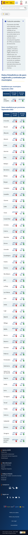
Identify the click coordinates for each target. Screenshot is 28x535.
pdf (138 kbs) (14, 433)
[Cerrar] (23, 21)
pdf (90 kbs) (14, 353)
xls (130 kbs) (22, 433)
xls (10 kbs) (22, 440)
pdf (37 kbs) (14, 310)
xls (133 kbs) (22, 255)
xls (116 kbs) (22, 157)
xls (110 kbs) (22, 231)
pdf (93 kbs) (14, 317)
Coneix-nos (4, 452)
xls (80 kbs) (22, 396)
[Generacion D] (14, 506)
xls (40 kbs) (22, 151)
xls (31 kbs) (22, 359)
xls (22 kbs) (22, 292)
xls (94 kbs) (22, 268)
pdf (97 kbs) (14, 378)
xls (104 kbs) (22, 415)
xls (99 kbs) (22, 378)
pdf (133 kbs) (14, 255)
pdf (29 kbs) (14, 372)
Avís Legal (14, 521)
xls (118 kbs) (22, 341)
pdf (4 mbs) (13, 100)
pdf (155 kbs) (14, 169)
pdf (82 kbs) (14, 163)
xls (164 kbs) (22, 366)
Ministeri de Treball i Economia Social (10, 475)
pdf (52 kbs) (14, 139)
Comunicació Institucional (7, 454)
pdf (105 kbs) (14, 421)
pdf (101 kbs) (14, 298)
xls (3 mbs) (22, 99)
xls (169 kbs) (22, 182)
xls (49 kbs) (22, 139)
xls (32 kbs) (22, 145)
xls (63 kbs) (22, 194)
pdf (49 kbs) (14, 120)
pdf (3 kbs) (15, 439)
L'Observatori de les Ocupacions (9, 456)
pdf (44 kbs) (14, 261)
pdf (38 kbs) (14, 274)
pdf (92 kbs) (14, 396)
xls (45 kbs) (22, 323)
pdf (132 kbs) (14, 415)
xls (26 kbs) (22, 206)
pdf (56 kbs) (14, 176)
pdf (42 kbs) (14, 151)
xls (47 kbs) (22, 219)
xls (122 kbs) (22, 169)
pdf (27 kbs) (14, 145)
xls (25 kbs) (22, 335)
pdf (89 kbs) (14, 249)
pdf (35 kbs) (14, 359)
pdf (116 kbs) (14, 427)
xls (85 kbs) (22, 409)
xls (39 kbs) (22, 261)
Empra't (3, 477)
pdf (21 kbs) (14, 292)
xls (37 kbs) (22, 310)
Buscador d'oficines (6, 465)
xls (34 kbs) (22, 274)
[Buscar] (14, 8)
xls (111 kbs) (22, 402)
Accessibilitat (14, 525)
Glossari (3, 467)
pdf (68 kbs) (14, 194)
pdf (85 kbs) (14, 286)
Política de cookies (14, 512)
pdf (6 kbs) (15, 212)
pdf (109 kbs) (14, 402)
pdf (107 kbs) (14, 200)
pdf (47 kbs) (14, 347)
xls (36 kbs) (22, 225)
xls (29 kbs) (22, 372)
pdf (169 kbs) (14, 182)
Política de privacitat (14, 516)
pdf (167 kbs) (14, 366)
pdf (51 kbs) (14, 280)
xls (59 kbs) (22, 127)
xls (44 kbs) (22, 120)
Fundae (3, 479)
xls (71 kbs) (22, 249)
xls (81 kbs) (22, 286)
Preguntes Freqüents (6, 469)
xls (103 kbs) (22, 304)
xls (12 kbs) (22, 212)
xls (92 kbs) (22, 353)
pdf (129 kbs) (14, 341)
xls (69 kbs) (22, 163)
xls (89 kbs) (22, 390)
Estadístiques (4, 458)
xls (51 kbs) (22, 176)
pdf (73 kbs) (14, 127)
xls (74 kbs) (22, 317)
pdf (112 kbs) (14, 304)
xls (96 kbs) (22, 200)
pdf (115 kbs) (14, 157)
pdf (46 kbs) (14, 133)
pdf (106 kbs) (14, 243)
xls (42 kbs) (22, 280)
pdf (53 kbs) (14, 219)
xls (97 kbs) (22, 298)
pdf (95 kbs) (14, 268)
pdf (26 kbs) (14, 206)
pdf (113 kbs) (14, 231)
